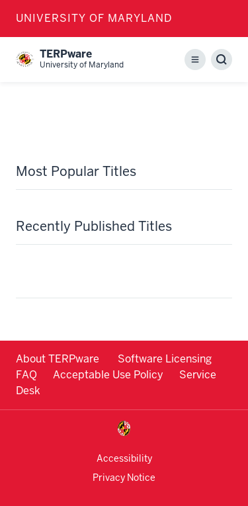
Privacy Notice (124, 478)
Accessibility (124, 458)
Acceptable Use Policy (108, 375)
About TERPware (59, 359)
